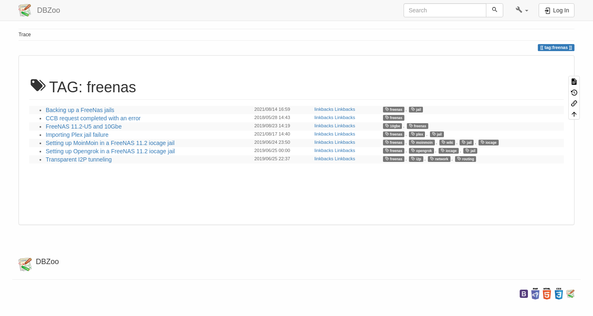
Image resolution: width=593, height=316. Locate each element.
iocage (489, 142)
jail (416, 109)
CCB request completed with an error (93, 118)
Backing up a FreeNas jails (80, 110)
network (439, 159)
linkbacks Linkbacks (335, 109)
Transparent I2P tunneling (79, 159)
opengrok (421, 150)
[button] (522, 10)
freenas (393, 109)
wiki (447, 142)
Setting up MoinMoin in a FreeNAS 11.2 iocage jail (110, 143)
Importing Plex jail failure (77, 134)
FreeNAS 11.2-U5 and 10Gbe (83, 126)
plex (417, 134)
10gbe (392, 126)
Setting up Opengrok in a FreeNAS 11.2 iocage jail (110, 151)
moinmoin (421, 142)
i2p (416, 159)
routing (465, 159)
